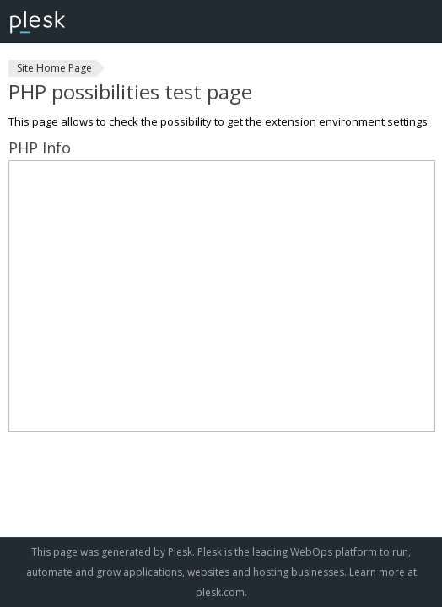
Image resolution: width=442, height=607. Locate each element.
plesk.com (220, 592)
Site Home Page (54, 68)
